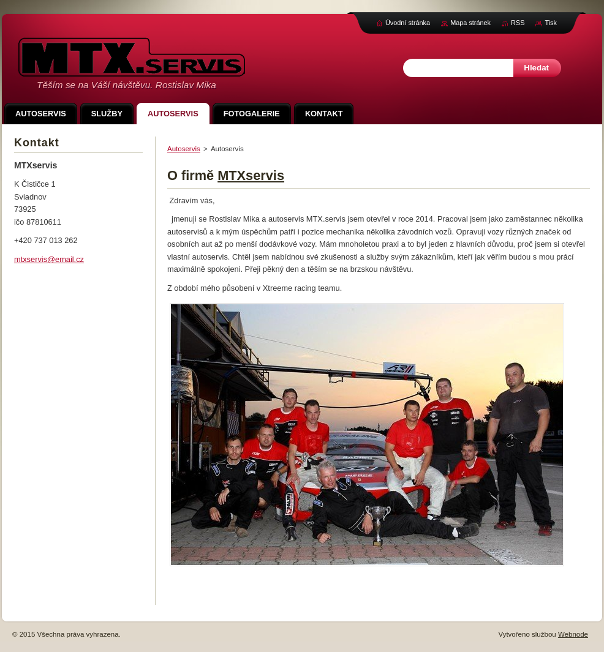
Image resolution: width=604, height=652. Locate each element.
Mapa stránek (470, 22)
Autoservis (183, 148)
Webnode (573, 634)
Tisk (551, 22)
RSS (517, 22)
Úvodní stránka (407, 22)
